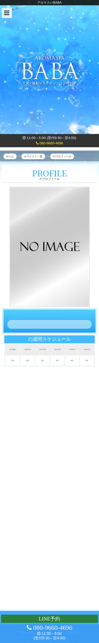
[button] (7, 13)
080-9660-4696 (49, 143)
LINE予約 (49, 619)
